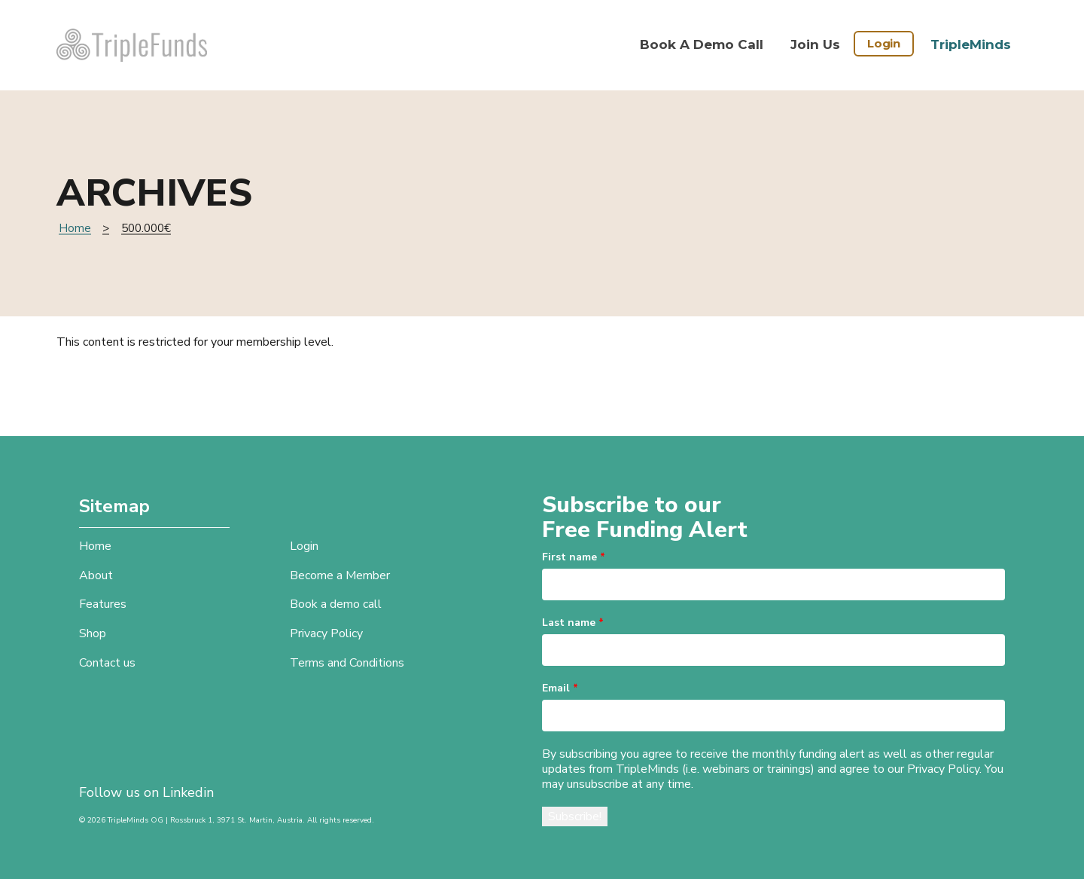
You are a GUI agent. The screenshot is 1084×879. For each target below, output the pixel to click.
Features (102, 604)
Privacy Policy (326, 633)
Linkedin (188, 792)
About (96, 575)
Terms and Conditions (347, 663)
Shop (92, 633)
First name (573, 557)
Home (75, 228)
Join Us (815, 44)
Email (560, 688)
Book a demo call (701, 44)
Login (883, 43)
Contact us (107, 663)
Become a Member (340, 575)
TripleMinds (970, 44)
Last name (573, 622)
